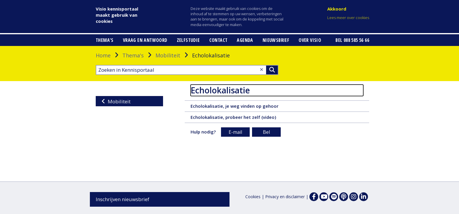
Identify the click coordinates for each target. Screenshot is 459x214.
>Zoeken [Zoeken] (272, 70)
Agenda (245, 40)
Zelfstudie (188, 40)
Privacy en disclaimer (285, 196)
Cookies (253, 196)
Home (103, 55)
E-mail (235, 132)
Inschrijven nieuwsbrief (122, 199)
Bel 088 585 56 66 (352, 40)
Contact (218, 40)
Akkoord (336, 9)
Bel (266, 132)
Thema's (105, 40)
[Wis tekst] (261, 69)
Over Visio (310, 40)
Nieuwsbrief (276, 40)
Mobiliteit (167, 55)
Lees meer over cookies (348, 17)
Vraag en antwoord (145, 40)
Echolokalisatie (220, 90)
